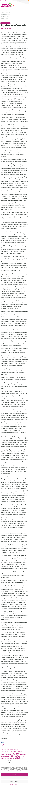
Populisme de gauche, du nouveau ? (9, 749)
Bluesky (7, 0)
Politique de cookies (13, 784)
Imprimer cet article (5, 745)
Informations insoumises (5, 14)
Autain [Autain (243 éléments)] (17, 754)
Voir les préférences (14, 781)
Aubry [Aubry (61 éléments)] (11, 754)
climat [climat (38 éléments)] (3, 756)
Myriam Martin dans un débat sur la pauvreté (12, 751)
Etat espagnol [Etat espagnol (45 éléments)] (11, 758)
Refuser (14, 777)
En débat (4, 28)
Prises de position (4, 18)
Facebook (2, 0)
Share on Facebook (1, 742)
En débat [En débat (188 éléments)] (13, 756)
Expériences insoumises (5, 12)
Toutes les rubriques (4, 10)
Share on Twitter (3, 742)
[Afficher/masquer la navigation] (26, 5)
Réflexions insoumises (5, 20)
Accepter (15, 774)
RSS (28, 0)
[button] (27, 761)
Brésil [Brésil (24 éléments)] (26, 754)
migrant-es (11, 28)
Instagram (11, 0)
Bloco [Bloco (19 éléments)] (23, 754)
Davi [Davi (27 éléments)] (7, 756)
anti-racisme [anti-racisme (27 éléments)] (5, 754)
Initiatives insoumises (5, 16)
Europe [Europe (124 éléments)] (20, 758)
